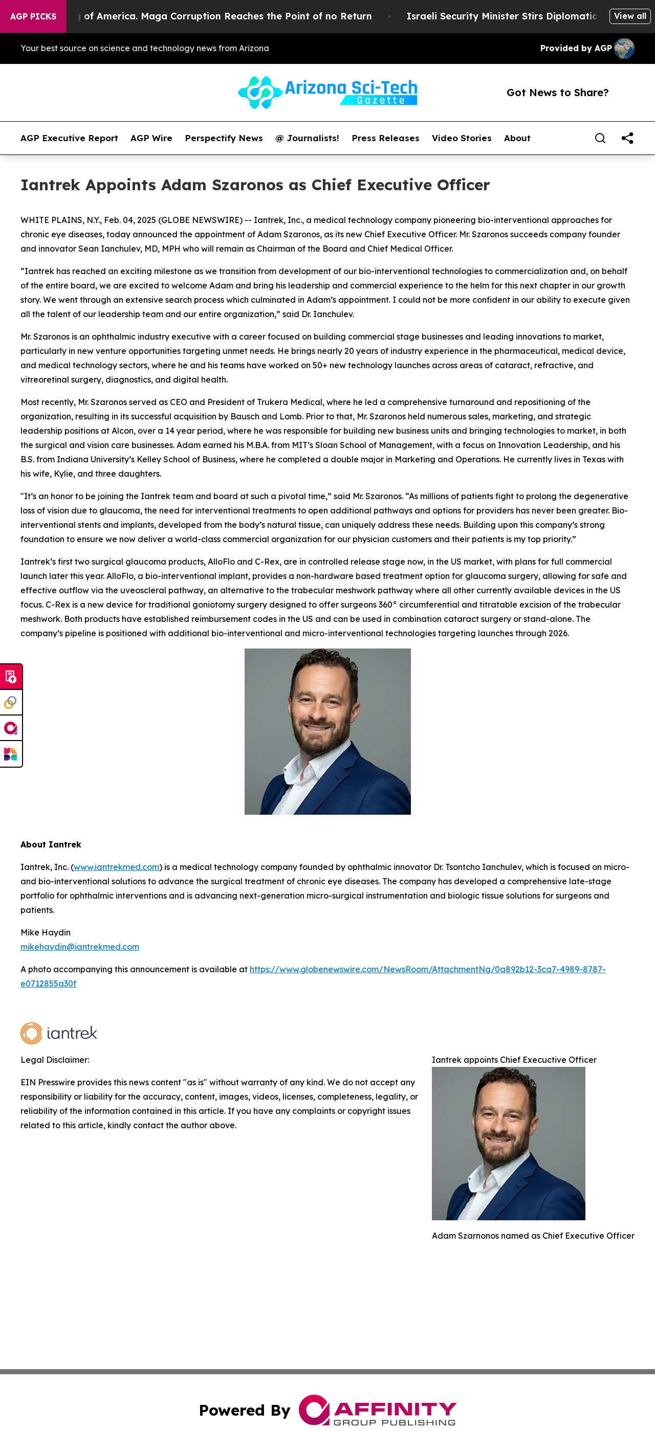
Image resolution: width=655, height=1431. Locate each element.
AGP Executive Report (69, 138)
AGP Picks (33, 16)
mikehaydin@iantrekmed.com (79, 947)
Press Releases (386, 138)
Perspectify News (224, 138)
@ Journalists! (307, 138)
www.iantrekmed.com (116, 867)
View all (630, 16)
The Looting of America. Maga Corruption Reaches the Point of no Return (205, 16)
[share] (627, 138)
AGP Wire (151, 138)
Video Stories (462, 138)
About (517, 138)
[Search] (600, 138)
